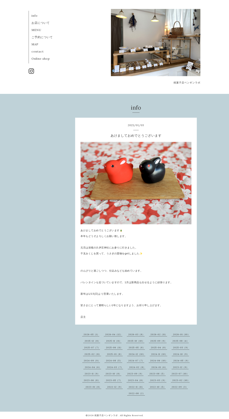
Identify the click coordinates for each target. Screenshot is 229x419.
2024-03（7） (115, 367)
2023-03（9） (158, 380)
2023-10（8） (113, 373)
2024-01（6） (159, 367)
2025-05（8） (137, 347)
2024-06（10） (158, 360)
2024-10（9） (181, 354)
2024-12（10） (137, 354)
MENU (36, 30)
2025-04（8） (159, 347)
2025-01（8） (115, 354)
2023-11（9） (92, 373)
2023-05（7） (114, 380)
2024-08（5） (114, 360)
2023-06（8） (92, 380)
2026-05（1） (91, 334)
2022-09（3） (180, 387)
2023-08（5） (157, 373)
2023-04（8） (136, 380)
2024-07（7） (136, 360)
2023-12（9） (181, 367)
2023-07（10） (180, 373)
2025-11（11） (113, 340)
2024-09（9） (92, 360)
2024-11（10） (159, 354)
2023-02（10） (181, 380)
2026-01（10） (181, 334)
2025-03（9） (181, 347)
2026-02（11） (158, 334)
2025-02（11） (92, 354)
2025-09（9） (158, 340)
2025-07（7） (92, 347)
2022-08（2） (137, 393)
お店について (40, 23)
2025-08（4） (180, 340)
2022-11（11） (136, 387)
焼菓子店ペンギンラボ (106, 415)
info (34, 15)
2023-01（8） (93, 387)
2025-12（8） (92, 340)
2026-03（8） (136, 334)
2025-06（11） (114, 347)
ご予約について (42, 37)
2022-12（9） (115, 387)
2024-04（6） (93, 367)
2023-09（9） (135, 373)
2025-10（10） (136, 340)
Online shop (40, 58)
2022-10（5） (158, 387)
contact (37, 51)
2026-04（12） (113, 334)
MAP (34, 44)
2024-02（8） (137, 367)
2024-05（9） (181, 360)
